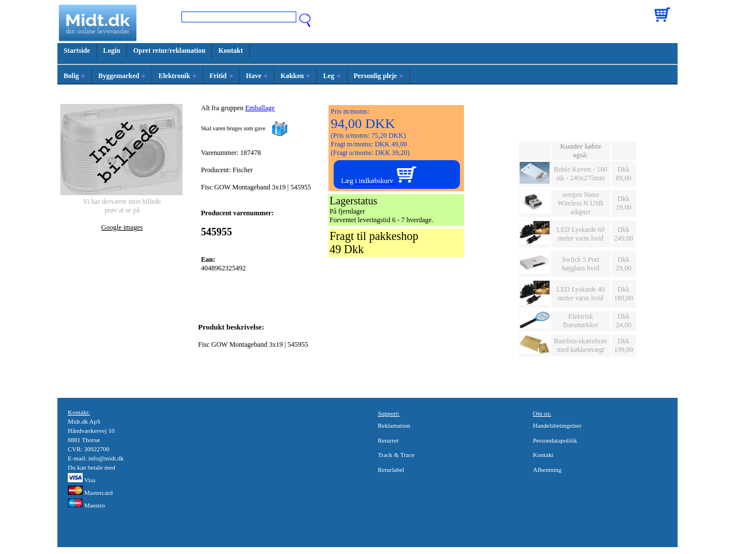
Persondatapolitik (555, 440)
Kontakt (230, 51)
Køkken (296, 76)
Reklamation (394, 425)
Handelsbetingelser (557, 425)
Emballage (259, 108)
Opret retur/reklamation (169, 51)
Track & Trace (396, 454)
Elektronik (177, 76)
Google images (121, 227)
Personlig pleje (379, 76)
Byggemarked (121, 76)
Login (111, 51)
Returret (388, 440)
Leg (332, 76)
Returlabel (391, 469)
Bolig (75, 76)
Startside (77, 51)
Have (257, 76)
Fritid (221, 76)
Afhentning (547, 469)
